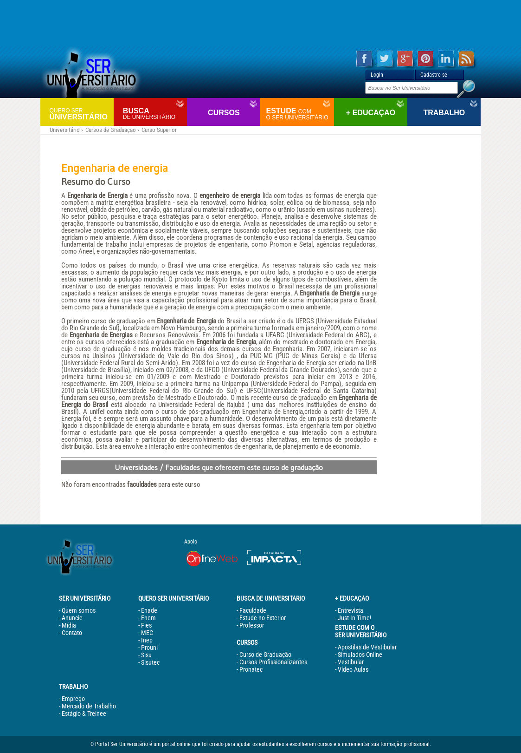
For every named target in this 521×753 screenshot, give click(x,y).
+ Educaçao (370, 113)
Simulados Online (360, 654)
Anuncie (72, 618)
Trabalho (444, 113)
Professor (251, 625)
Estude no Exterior (262, 618)
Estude (298, 114)
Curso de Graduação (265, 654)
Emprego (73, 698)
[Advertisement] (261, 23)
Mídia (69, 625)
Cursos (223, 113)
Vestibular (351, 662)
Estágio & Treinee (84, 713)
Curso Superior (159, 129)
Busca (154, 113)
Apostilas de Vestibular (367, 647)
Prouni (149, 647)
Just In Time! (354, 618)
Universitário (80, 113)
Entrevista (350, 610)
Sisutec (150, 662)
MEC (147, 632)
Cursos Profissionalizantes (273, 662)
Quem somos (79, 610)
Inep (147, 640)
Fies (146, 625)
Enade (149, 610)
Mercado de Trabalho (89, 706)
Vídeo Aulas (353, 669)
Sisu (146, 655)
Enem (148, 618)
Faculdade (252, 610)
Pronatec (251, 669)
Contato (72, 632)
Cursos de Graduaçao (110, 129)
